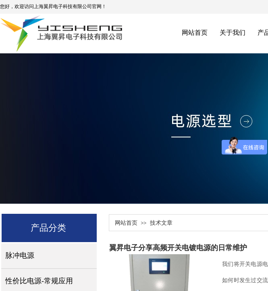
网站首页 (126, 223)
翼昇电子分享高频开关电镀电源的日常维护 (178, 248)
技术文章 (161, 223)
